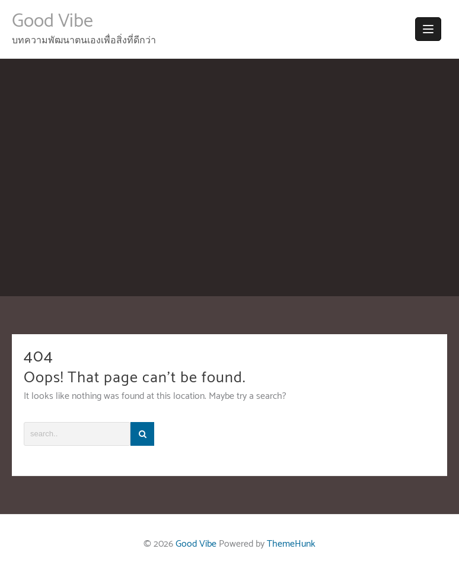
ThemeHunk (291, 544)
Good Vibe (52, 21)
